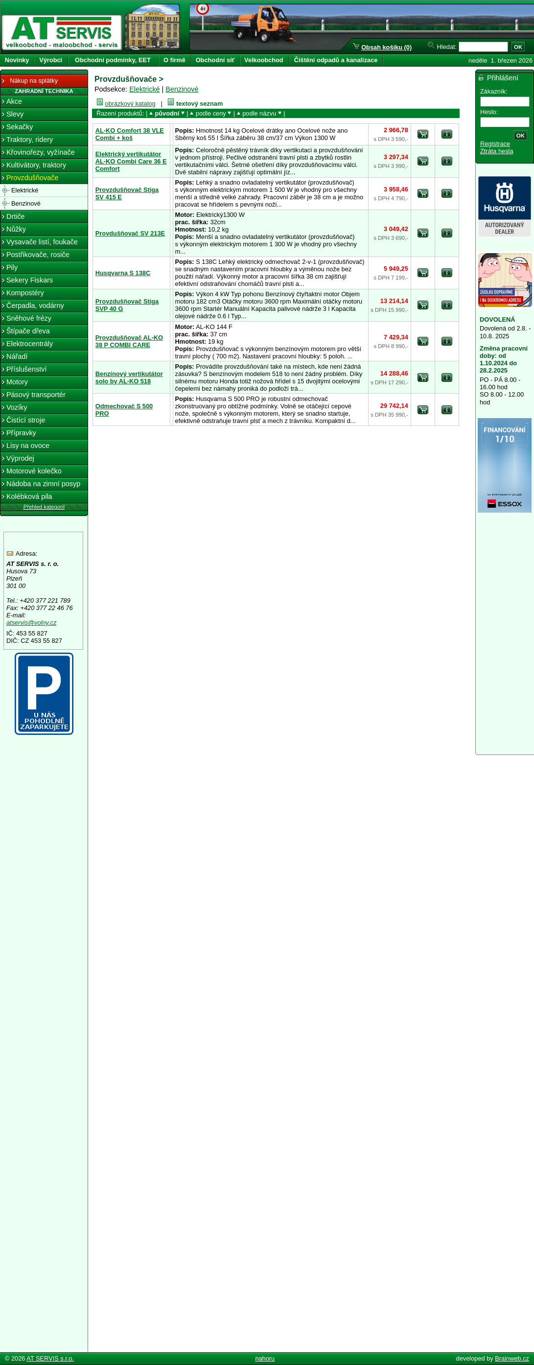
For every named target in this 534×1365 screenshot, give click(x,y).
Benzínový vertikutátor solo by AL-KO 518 (129, 377)
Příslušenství (26, 369)
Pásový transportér (36, 395)
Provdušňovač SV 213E (130, 233)
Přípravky (21, 433)
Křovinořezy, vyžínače (40, 152)
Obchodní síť (215, 60)
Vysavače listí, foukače (42, 242)
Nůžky (16, 229)
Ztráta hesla (496, 151)
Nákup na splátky (29, 81)
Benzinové (181, 89)
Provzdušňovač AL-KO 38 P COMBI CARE (129, 341)
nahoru (265, 1358)
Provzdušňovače (32, 178)
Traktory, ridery (29, 139)
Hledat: (447, 46)
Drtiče (15, 216)
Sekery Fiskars (29, 280)
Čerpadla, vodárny (35, 305)
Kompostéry (25, 293)
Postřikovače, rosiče (38, 255)
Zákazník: (493, 91)
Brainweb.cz (512, 1358)
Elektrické (144, 89)
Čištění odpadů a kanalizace (336, 60)
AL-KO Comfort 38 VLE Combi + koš (129, 134)
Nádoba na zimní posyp (43, 484)
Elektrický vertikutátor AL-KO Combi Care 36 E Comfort (131, 161)
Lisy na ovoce (27, 445)
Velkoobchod (263, 60)
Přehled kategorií (44, 507)
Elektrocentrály (29, 344)
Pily (12, 267)
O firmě (174, 60)
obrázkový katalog (130, 103)
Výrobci (50, 60)
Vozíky (16, 407)
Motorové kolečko (34, 471)
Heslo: (489, 112)
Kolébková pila (29, 496)
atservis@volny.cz (31, 622)
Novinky (17, 60)
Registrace (495, 143)
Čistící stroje (25, 420)
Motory (17, 382)
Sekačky (19, 127)
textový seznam (199, 103)
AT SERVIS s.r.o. (50, 1358)
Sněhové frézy (28, 318)
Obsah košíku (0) (386, 47)
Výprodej (20, 458)
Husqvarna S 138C (122, 273)
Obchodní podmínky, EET (113, 60)
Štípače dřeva (28, 331)
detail (447, 134)
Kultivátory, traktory (36, 165)
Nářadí (16, 356)
